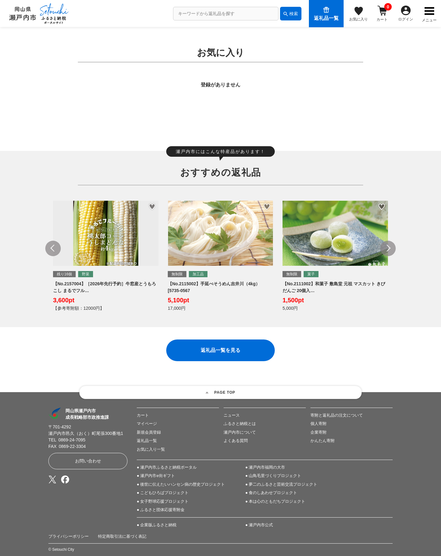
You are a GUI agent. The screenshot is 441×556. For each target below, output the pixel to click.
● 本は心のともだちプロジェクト (275, 501)
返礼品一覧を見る (220, 350)
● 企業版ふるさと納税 (156, 525)
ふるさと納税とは (240, 423)
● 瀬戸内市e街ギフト (156, 476)
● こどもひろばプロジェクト (163, 493)
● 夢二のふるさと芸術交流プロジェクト (281, 484)
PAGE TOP (224, 392)
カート (143, 415)
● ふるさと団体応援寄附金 (161, 509)
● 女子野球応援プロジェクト (163, 501)
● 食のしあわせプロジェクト (271, 493)
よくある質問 (236, 440)
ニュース (232, 415)
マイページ (147, 423)
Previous (53, 248)
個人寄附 (318, 423)
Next (388, 248)
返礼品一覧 (147, 440)
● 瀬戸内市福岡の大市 (265, 467)
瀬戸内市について (240, 432)
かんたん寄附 (322, 440)
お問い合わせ (88, 460)
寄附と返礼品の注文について (336, 415)
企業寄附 (318, 432)
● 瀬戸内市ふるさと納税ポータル (167, 467)
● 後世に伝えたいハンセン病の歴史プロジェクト (181, 484)
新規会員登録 (149, 432)
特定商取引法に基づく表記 (122, 536)
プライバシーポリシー (68, 536)
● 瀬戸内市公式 (259, 525)
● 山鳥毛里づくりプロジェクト (273, 476)
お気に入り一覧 (151, 449)
